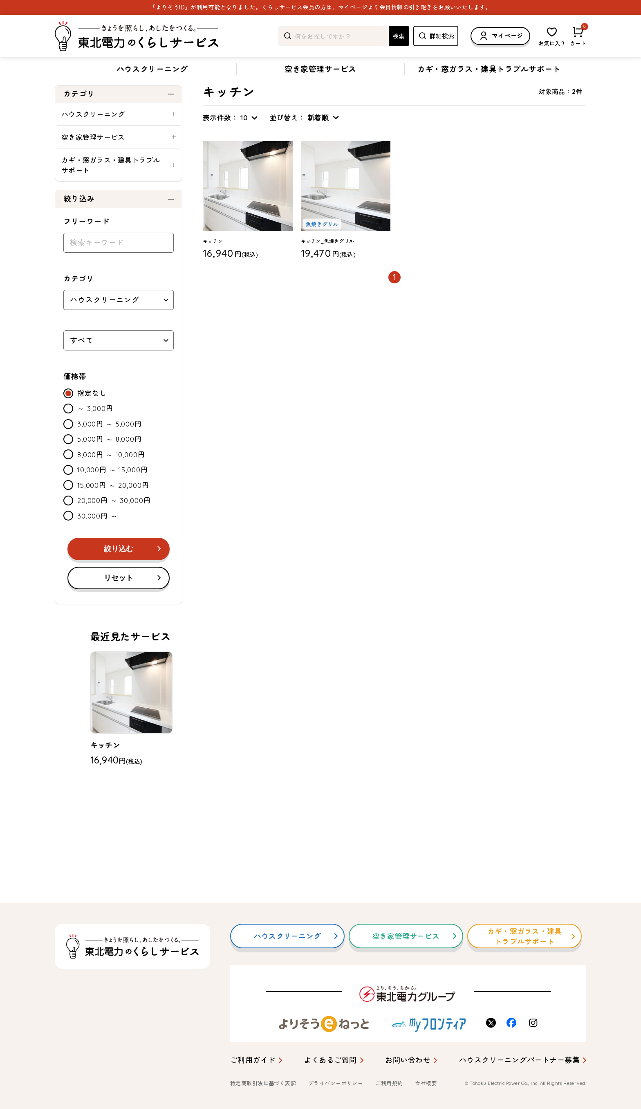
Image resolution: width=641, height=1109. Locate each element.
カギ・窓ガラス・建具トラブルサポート (489, 69)
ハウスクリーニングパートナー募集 (519, 1060)
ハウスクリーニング (152, 69)
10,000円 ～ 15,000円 (112, 493)
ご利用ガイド (253, 1060)
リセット (118, 602)
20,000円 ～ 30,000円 (113, 524)
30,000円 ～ (97, 540)
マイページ (500, 36)
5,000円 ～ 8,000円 (109, 463)
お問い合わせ (407, 1060)
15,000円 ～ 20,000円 (113, 509)
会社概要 (426, 1083)
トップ (63, 91)
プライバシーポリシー (335, 1083)
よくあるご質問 (330, 1060)
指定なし (91, 417)
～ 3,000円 (95, 432)
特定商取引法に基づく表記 (263, 1083)
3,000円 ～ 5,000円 (109, 448)
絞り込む (118, 573)
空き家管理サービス (320, 69)
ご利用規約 (389, 1083)
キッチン (147, 91)
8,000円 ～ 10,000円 (111, 478)
